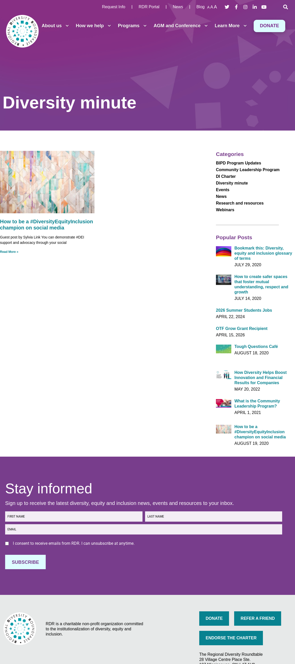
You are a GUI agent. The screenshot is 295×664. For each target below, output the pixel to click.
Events (222, 190)
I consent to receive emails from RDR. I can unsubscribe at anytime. (74, 543)
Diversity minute (232, 183)
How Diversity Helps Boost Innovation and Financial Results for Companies (260, 377)
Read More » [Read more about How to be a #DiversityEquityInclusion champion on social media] (9, 252)
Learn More (230, 26)
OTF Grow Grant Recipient (242, 328)
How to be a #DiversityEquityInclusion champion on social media (260, 432)
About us (55, 26)
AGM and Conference (180, 26)
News (221, 196)
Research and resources (240, 203)
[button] (285, 7)
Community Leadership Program (248, 170)
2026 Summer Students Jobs (244, 310)
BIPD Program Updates (238, 163)
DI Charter (226, 176)
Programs (132, 26)
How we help (93, 26)
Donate (269, 25)
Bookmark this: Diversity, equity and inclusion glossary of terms (263, 253)
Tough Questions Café (256, 346)
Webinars (225, 210)
